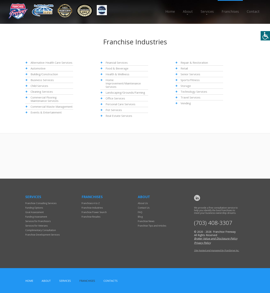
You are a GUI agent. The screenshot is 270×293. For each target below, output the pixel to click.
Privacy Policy (202, 243)
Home (170, 11)
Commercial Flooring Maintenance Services (44, 99)
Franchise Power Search (94, 212)
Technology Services (194, 91)
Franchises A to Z (91, 203)
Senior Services (190, 74)
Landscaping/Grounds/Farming (125, 92)
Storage (186, 86)
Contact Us (143, 207)
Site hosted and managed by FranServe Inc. (216, 250)
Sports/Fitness (190, 80)
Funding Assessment (36, 216)
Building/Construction (44, 74)
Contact (253, 11)
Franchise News (146, 221)
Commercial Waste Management (52, 106)
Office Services (115, 98)
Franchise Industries (92, 207)
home (29, 281)
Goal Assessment (34, 212)
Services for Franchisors (38, 221)
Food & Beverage (117, 68)
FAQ (140, 212)
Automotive (38, 68)
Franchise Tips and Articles (152, 225)
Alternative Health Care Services (51, 62)
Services (207, 11)
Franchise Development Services (42, 234)
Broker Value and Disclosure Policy (215, 238)
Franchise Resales (91, 216)
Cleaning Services (42, 91)
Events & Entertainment (46, 112)
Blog (140, 216)
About (188, 11)
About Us (143, 203)
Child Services (39, 86)
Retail (184, 68)
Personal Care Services (120, 104)
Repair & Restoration (194, 62)
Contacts (111, 281)
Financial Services (117, 62)
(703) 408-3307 (213, 223)
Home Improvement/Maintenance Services (123, 83)
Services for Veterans (36, 225)
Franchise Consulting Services (40, 203)
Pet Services (114, 110)
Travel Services (190, 97)
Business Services (42, 80)
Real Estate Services (119, 116)
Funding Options (34, 207)
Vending (186, 103)
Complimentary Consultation (40, 230)
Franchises (230, 11)
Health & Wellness (117, 74)
